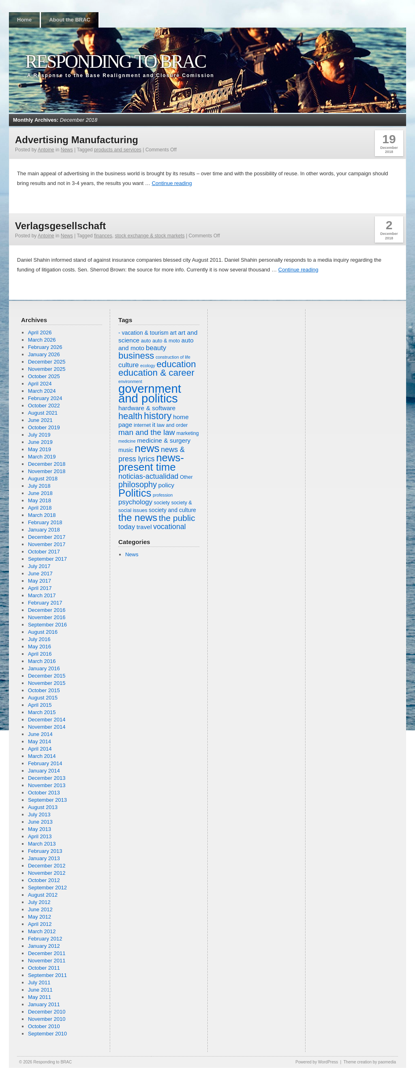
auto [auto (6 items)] (146, 341)
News (67, 150)
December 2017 (47, 537)
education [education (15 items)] (176, 364)
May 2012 (39, 917)
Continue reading (172, 183)
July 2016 (39, 639)
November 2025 (47, 369)
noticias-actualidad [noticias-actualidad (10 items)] (148, 476)
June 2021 (40, 420)
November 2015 (47, 683)
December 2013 (47, 778)
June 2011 (40, 990)
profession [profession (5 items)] (163, 495)
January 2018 (44, 530)
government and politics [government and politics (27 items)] (149, 393)
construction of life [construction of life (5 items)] (173, 357)
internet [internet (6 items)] (142, 425)
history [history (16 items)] (157, 416)
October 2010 (44, 1026)
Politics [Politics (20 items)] (134, 493)
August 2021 (43, 413)
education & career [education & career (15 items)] (156, 373)
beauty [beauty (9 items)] (156, 348)
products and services (117, 150)
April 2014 (40, 749)
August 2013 (43, 807)
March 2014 (42, 756)
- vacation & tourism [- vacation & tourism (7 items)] (143, 332)
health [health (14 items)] (130, 416)
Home (24, 20)
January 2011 (44, 1004)
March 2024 (42, 391)
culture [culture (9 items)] (128, 365)
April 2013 (40, 836)
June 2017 (40, 573)
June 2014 (40, 734)
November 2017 (47, 544)
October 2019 (44, 427)
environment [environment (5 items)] (130, 381)
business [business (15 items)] (136, 356)
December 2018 (47, 464)
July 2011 (39, 982)
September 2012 (47, 887)
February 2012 (45, 939)
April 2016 (40, 654)
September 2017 (47, 559)
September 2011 (47, 975)
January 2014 (44, 771)
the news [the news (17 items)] (137, 517)
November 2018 (47, 471)
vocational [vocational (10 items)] (169, 527)
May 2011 (39, 997)
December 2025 (47, 362)
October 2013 (44, 793)
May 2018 (39, 500)
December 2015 (47, 676)
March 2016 (42, 661)
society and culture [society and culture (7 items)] (172, 510)
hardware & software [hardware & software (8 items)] (146, 408)
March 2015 (42, 712)
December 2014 (47, 720)
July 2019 (39, 435)
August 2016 (43, 632)
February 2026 (45, 347)
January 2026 (44, 354)
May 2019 (39, 449)
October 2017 (44, 552)
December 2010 (47, 1012)
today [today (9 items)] (126, 527)
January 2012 (44, 946)
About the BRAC (69, 20)
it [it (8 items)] (154, 424)
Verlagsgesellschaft (60, 225)
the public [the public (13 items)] (177, 518)
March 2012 (42, 931)
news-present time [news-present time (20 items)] (151, 462)
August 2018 (43, 479)
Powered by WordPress (316, 1062)
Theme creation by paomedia (369, 1062)
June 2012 (40, 909)
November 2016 (47, 617)
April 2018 (40, 508)
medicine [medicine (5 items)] (127, 441)
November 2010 (47, 1019)
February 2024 (45, 398)
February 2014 (45, 763)
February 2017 (45, 603)
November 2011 (47, 961)
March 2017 (42, 595)
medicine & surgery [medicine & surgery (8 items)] (163, 440)
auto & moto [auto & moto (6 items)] (166, 341)
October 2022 (44, 405)
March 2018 (42, 515)
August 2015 (43, 698)
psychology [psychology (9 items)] (135, 502)
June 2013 (40, 822)
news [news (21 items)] (147, 448)
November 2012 (47, 873)
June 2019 (40, 442)
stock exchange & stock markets (149, 236)
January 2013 (44, 858)
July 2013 (39, 814)
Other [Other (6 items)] (186, 477)
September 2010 (47, 1034)
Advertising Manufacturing (76, 139)
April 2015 (40, 705)
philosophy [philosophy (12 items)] (137, 484)
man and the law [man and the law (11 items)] (146, 432)
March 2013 (42, 844)
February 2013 (45, 851)
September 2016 (47, 625)
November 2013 (47, 785)
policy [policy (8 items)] (166, 485)
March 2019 (42, 457)
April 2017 (40, 588)
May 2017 (39, 581)
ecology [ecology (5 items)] (147, 365)
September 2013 (47, 800)
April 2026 (40, 332)
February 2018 (45, 522)
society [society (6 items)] (162, 503)
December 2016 (47, 610)
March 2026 (42, 340)
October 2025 (44, 376)
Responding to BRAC (115, 61)
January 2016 (44, 668)
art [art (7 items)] (173, 332)
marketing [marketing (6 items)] (187, 433)
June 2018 (40, 493)
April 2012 (40, 924)
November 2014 (47, 727)
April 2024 (40, 384)
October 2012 (44, 880)
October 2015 (44, 690)
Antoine (46, 150)
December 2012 (47, 866)
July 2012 (39, 902)
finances (103, 236)
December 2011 (47, 953)
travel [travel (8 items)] (144, 526)
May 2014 (39, 741)
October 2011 (44, 968)
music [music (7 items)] (125, 450)
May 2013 (39, 829)
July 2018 (39, 486)
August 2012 (43, 895)
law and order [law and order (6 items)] (172, 425)
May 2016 (39, 646)
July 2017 (39, 566)
